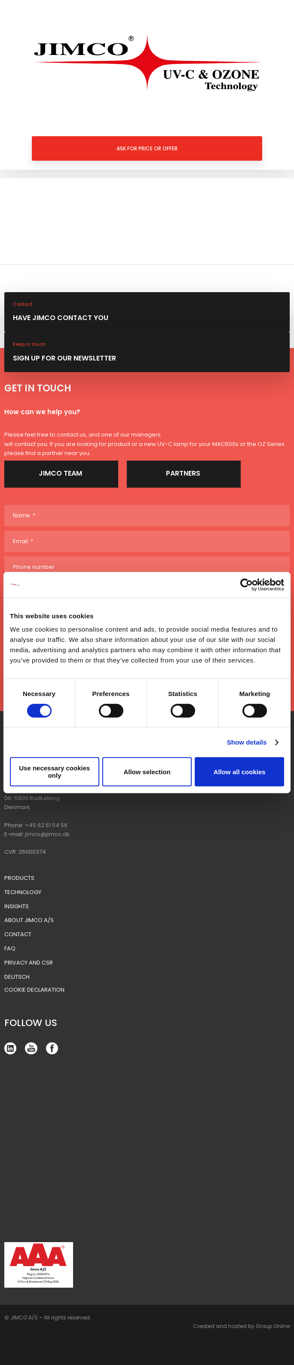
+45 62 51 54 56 (46, 825)
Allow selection (146, 772)
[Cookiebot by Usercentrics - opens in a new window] (246, 584)
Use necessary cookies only (54, 771)
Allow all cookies (240, 772)
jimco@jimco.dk (47, 834)
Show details (247, 742)
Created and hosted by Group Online (241, 1326)
